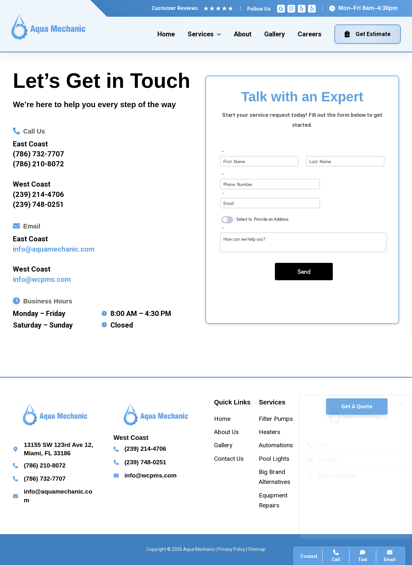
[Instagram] (291, 9)
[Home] (222, 419)
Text (363, 556)
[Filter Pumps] (276, 419)
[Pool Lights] (274, 459)
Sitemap (257, 549)
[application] (217, 34)
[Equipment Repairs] (278, 500)
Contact (316, 460)
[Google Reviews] (281, 9)
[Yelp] (301, 9)
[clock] (104, 313)
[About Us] (226, 432)
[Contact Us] (229, 459)
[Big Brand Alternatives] (278, 477)
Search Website (326, 476)
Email (389, 556)
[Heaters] (269, 432)
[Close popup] (395, 404)
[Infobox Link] (104, 167)
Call (311, 444)
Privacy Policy (231, 549)
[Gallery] (223, 445)
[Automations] (276, 445)
